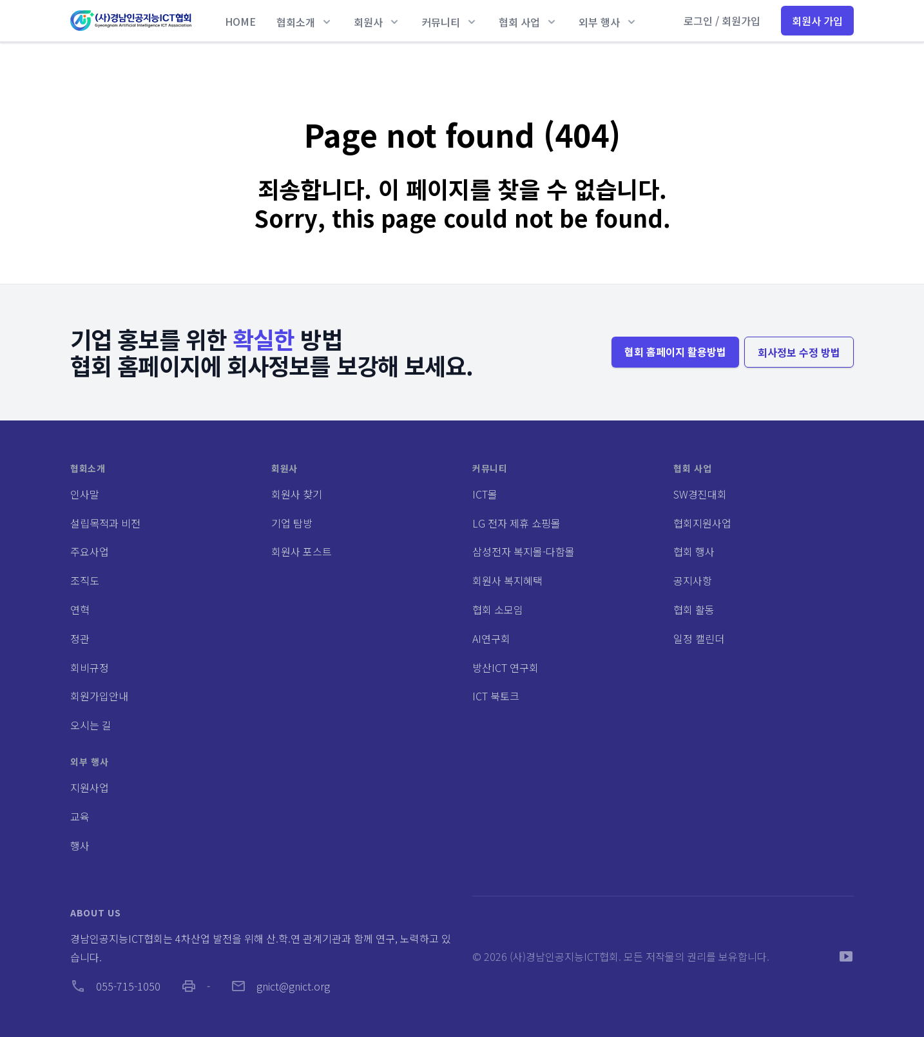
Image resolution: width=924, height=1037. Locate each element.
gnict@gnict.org (280, 986)
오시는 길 (90, 725)
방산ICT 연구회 (505, 667)
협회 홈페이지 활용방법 (675, 351)
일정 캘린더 (698, 638)
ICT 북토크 (495, 696)
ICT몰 (484, 494)
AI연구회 (491, 638)
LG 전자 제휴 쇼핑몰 (516, 523)
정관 (80, 638)
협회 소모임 (497, 609)
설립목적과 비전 (105, 523)
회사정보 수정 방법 (799, 352)
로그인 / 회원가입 (722, 20)
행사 (80, 845)
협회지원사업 (702, 523)
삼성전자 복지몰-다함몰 (523, 551)
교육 (80, 816)
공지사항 (692, 580)
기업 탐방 (292, 523)
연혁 (80, 609)
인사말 (84, 494)
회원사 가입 (817, 20)
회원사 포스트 (301, 551)
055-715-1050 (115, 986)
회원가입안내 (99, 696)
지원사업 (89, 787)
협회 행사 (694, 551)
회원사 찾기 (296, 494)
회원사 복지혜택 (507, 580)
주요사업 (89, 551)
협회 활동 (694, 609)
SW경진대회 (700, 494)
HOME (240, 21)
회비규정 (89, 667)
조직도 (84, 580)
